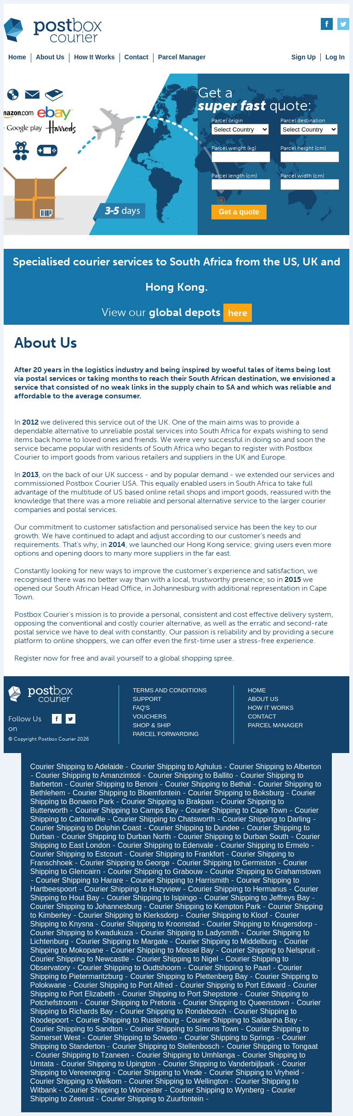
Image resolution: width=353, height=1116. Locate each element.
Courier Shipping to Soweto (132, 1037)
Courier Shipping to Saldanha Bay (241, 1020)
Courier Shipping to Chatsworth (164, 819)
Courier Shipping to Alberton (275, 767)
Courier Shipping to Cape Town (236, 810)
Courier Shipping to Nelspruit (268, 950)
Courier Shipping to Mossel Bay (162, 950)
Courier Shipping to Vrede (160, 1072)
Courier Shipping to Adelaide (77, 767)
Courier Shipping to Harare (79, 880)
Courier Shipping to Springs (229, 1037)
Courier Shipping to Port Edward (232, 985)
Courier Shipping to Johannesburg (86, 906)
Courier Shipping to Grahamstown (265, 871)
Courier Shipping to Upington (108, 1064)
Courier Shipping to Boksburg (236, 793)
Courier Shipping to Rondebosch (173, 1011)
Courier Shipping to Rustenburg (127, 1020)
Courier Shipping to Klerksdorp (129, 915)
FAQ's (141, 707)
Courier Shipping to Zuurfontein (152, 1099)
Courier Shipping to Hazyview (132, 889)
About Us (50, 57)
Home (17, 57)
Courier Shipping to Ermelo (265, 845)
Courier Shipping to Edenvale (165, 845)
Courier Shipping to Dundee (194, 828)
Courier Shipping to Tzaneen (82, 1055)
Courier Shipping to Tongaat (272, 1046)
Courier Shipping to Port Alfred (123, 985)
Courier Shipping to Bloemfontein (127, 793)
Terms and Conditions (170, 690)
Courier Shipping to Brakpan (167, 801)
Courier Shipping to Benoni (114, 784)
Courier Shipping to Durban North (116, 836)
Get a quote (239, 212)
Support (147, 699)
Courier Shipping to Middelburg (226, 941)
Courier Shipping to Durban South (233, 836)
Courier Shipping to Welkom (76, 1081)
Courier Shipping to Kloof (227, 915)
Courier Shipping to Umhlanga (186, 1055)
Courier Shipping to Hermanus (237, 889)
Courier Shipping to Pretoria (130, 1003)
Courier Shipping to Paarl (229, 968)
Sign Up (303, 57)
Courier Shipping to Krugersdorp (259, 924)
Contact (136, 57)
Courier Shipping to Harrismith (180, 880)
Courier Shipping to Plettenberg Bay (188, 976)
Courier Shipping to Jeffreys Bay (256, 898)
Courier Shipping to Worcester (113, 1090)
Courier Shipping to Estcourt (76, 854)
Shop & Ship (152, 725)
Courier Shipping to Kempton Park (205, 906)
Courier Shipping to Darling (266, 819)
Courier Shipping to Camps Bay (126, 810)
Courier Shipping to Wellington (178, 1081)
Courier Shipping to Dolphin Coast (86, 828)
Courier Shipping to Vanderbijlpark (219, 1064)
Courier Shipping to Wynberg (217, 1090)
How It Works (94, 57)
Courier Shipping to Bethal (208, 784)
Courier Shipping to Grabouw (155, 871)
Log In (335, 57)
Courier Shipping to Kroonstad (150, 924)
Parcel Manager (182, 57)
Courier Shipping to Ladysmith (190, 933)
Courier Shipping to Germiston (226, 863)
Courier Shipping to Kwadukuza (81, 933)
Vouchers (150, 716)
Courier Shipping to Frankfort (177, 854)
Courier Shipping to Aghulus (176, 767)
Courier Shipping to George (125, 863)
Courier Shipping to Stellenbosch (165, 1046)
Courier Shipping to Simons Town (184, 1029)
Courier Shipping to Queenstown (236, 1003)
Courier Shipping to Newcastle (79, 959)
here (237, 312)
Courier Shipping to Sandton (76, 1029)
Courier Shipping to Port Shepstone (180, 994)
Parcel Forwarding (166, 734)
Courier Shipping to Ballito (190, 775)
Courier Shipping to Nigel (177, 959)
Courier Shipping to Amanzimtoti (88, 775)
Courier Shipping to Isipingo (152, 898)
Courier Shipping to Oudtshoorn (129, 968)
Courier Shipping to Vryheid (254, 1072)
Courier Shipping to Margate (122, 941)
